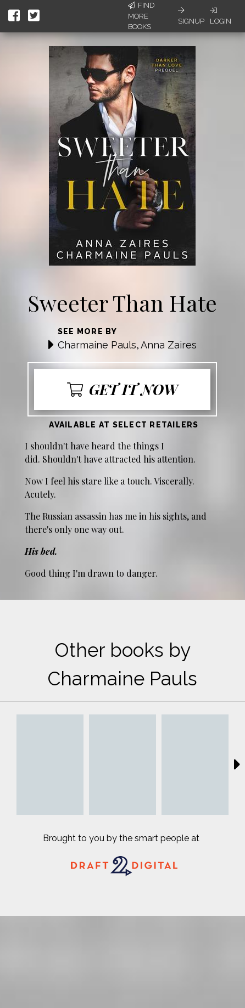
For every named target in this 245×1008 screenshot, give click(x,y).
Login (220, 16)
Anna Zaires (169, 345)
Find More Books (141, 16)
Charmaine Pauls (97, 345)
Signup (191, 16)
